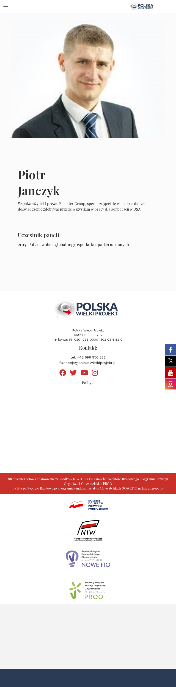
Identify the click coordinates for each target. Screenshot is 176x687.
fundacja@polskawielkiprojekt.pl (88, 363)
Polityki (88, 382)
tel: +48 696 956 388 (88, 357)
